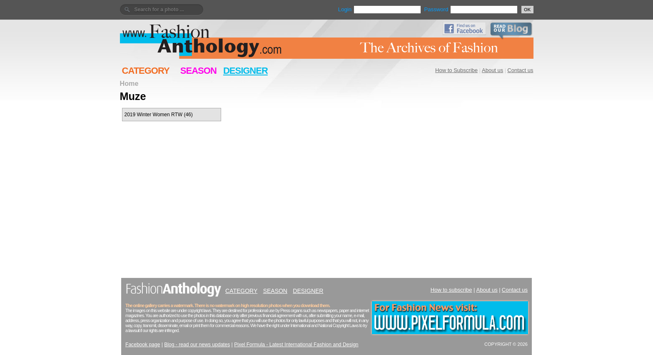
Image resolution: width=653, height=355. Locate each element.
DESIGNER (245, 70)
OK (527, 9)
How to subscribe (451, 290)
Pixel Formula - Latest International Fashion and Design (296, 345)
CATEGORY (145, 70)
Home (129, 83)
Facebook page (142, 345)
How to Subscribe (456, 70)
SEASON (198, 70)
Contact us (520, 70)
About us (492, 70)
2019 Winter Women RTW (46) (159, 115)
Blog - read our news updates (197, 345)
